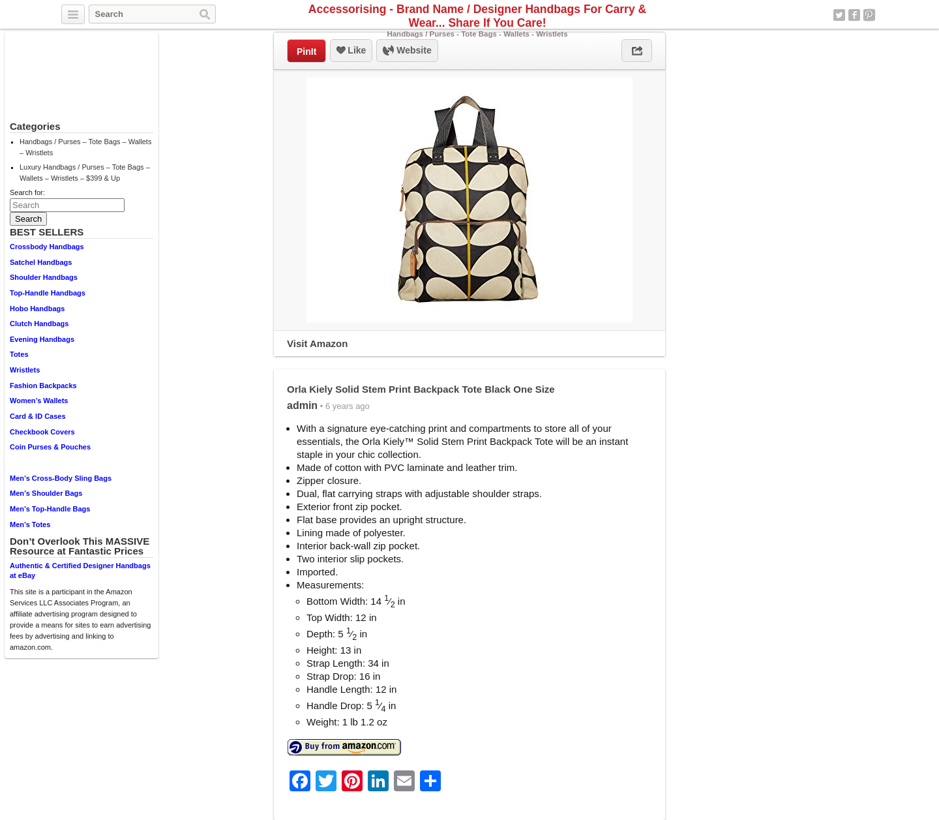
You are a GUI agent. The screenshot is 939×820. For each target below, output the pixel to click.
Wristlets (25, 370)
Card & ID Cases (38, 416)
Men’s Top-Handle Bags (50, 509)
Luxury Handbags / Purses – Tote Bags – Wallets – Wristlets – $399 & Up (85, 172)
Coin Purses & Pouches (50, 447)
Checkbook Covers (42, 432)
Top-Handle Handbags (47, 293)
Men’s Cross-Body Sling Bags (61, 478)
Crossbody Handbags (47, 247)
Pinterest (869, 15)
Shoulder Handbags (44, 277)
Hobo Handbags (37, 308)
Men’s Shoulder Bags (46, 493)
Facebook (854, 15)
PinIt (306, 51)
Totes (19, 354)
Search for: (27, 192)
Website (407, 51)
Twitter (839, 15)
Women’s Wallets (39, 400)
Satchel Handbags (41, 262)
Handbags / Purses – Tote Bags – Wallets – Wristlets (85, 147)
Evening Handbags (42, 339)
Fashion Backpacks (43, 385)
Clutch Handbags (39, 323)
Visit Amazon (317, 343)
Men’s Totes (30, 524)
